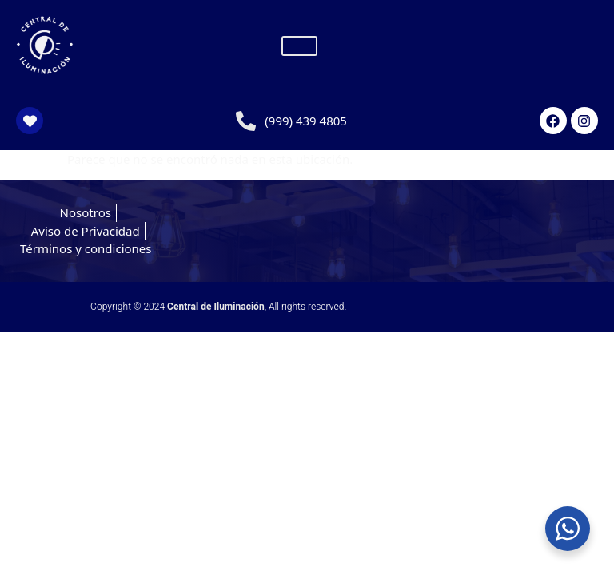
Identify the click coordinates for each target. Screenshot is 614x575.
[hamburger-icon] (299, 46)
